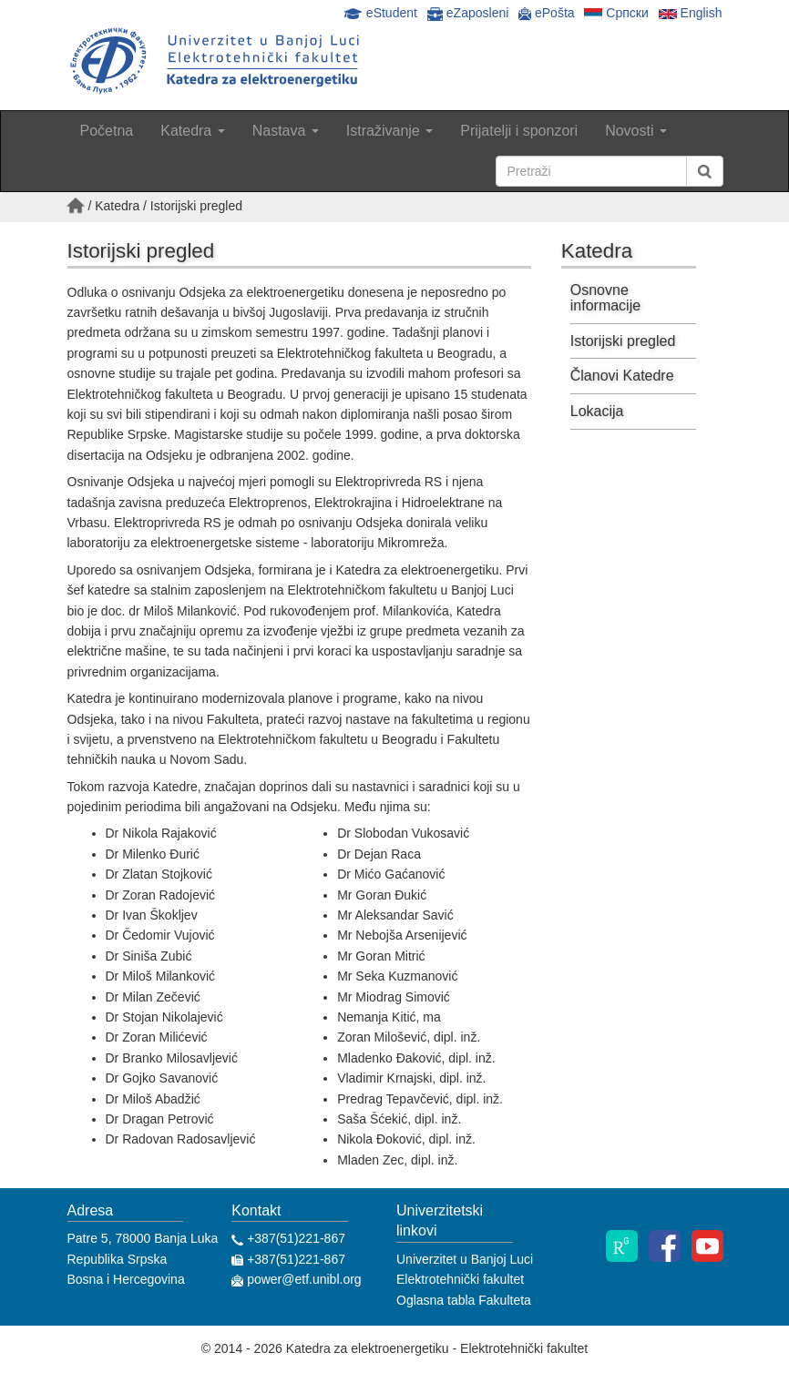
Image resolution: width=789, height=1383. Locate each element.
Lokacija (597, 411)
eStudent (382, 12)
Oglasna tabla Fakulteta (463, 1300)
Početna (107, 130)
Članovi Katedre (622, 375)
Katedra (192, 130)
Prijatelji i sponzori (519, 130)
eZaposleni (469, 12)
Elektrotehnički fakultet (460, 1279)
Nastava (285, 130)
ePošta (546, 12)
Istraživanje (389, 130)
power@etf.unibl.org (302, 1279)
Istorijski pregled (623, 341)
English (690, 12)
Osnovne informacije (605, 298)
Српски (616, 12)
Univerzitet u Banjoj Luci (464, 1259)
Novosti (636, 130)
